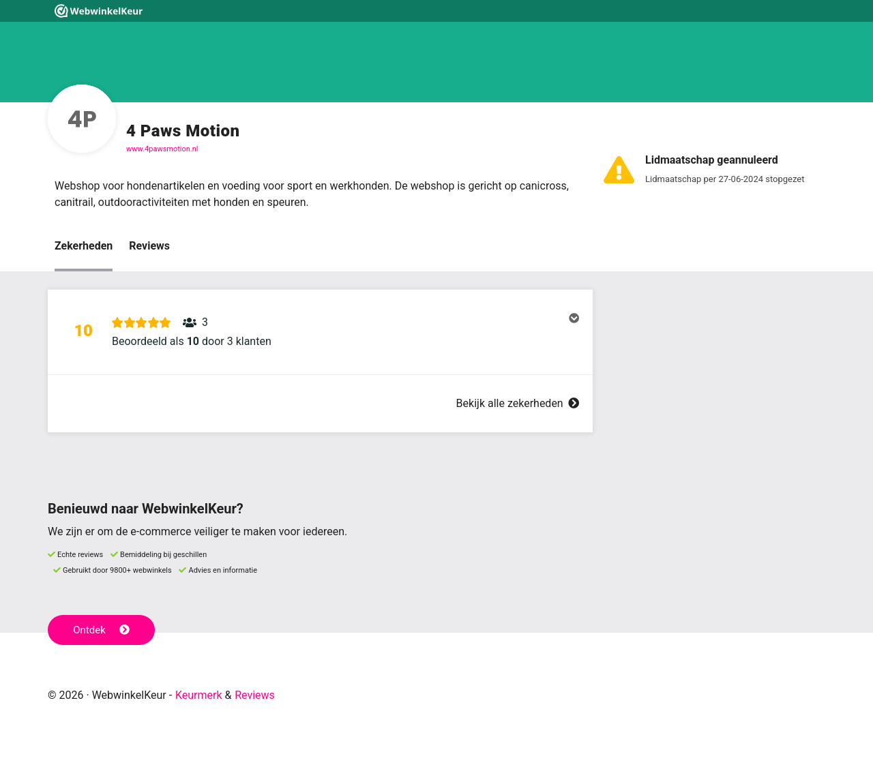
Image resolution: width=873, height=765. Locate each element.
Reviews (149, 245)
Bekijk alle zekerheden (517, 403)
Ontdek (101, 630)
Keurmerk (198, 695)
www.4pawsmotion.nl (162, 149)
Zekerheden (84, 245)
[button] (320, 332)
